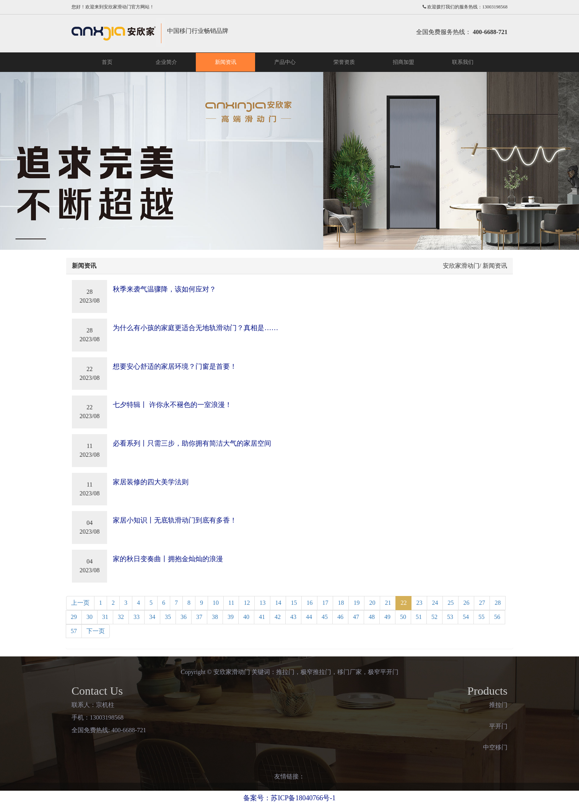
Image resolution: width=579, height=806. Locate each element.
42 (278, 617)
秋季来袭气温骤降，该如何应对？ (164, 289)
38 (215, 617)
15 (294, 602)
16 (309, 602)
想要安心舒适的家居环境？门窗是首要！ (175, 366)
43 (293, 617)
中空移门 (495, 747)
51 (419, 617)
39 (231, 617)
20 (372, 602)
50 (403, 617)
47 (356, 617)
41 (262, 617)
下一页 (95, 631)
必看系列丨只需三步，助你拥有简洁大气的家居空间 (192, 443)
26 (466, 602)
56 (497, 617)
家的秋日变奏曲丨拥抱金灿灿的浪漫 (168, 559)
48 (372, 617)
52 (434, 617)
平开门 (498, 726)
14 (278, 602)
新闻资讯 (225, 62)
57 (74, 631)
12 (247, 602)
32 (121, 617)
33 (136, 617)
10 (216, 602)
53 (450, 617)
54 (466, 617)
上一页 (80, 602)
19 (356, 602)
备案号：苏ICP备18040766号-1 (289, 798)
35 (168, 617)
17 (325, 602)
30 (89, 617)
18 (341, 602)
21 (388, 602)
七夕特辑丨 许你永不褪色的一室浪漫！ (172, 405)
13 (262, 602)
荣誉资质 (344, 62)
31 (105, 617)
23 (419, 602)
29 (74, 617)
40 (246, 617)
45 (325, 617)
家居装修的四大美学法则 (151, 482)
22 (403, 602)
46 (340, 617)
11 (231, 602)
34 (152, 617)
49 (387, 617)
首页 (107, 62)
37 (199, 617)
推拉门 (498, 705)
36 (184, 617)
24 (435, 602)
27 (482, 602)
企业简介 (166, 62)
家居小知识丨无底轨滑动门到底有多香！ (175, 520)
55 (481, 617)
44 (309, 617)
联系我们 (462, 62)
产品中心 (285, 62)
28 (497, 602)
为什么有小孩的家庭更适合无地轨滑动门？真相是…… (195, 328)
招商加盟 (403, 62)
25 (450, 602)
